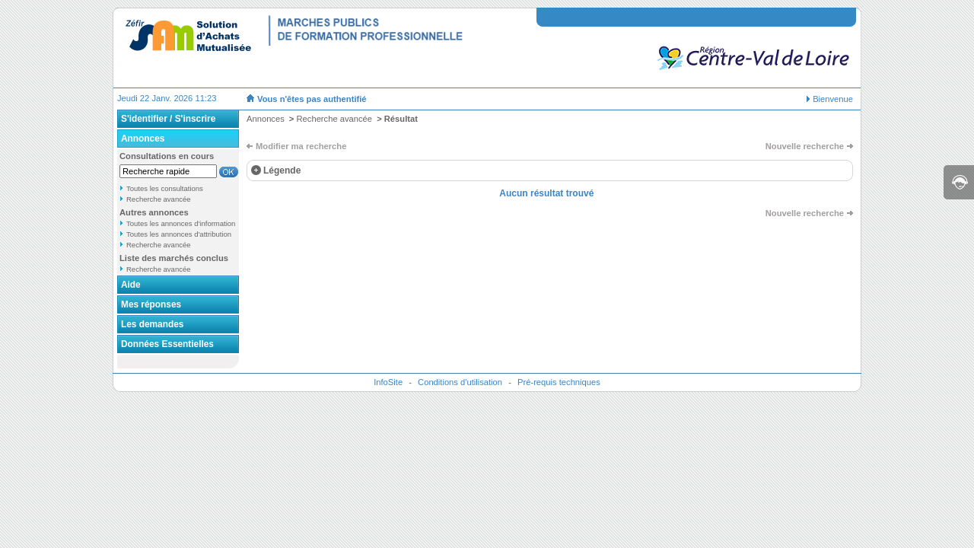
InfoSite (388, 382)
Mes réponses (151, 304)
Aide (131, 284)
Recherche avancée (158, 199)
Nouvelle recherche (805, 146)
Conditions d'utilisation (460, 382)
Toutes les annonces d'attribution (178, 234)
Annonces (142, 138)
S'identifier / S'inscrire (168, 118)
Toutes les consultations (164, 188)
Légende (282, 170)
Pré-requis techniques (558, 382)
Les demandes (152, 324)
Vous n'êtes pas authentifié (312, 99)
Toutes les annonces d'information (180, 223)
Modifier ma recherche (301, 146)
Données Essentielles (167, 344)
